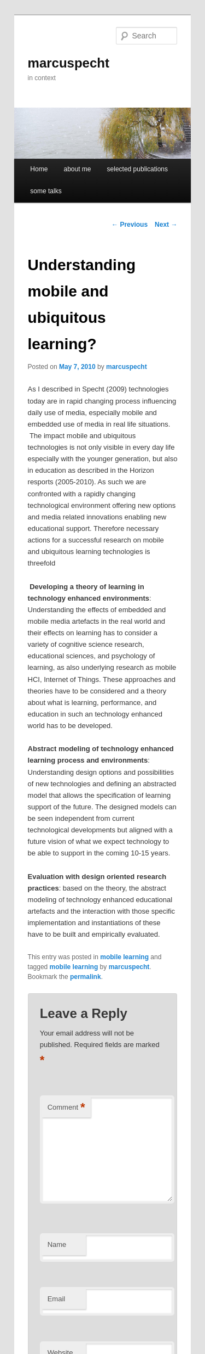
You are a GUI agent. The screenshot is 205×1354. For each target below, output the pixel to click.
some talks (45, 191)
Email (57, 1299)
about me (77, 169)
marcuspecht (68, 62)
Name (57, 1244)
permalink (85, 977)
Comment (66, 1108)
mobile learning (124, 957)
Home (39, 169)
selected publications (137, 169)
